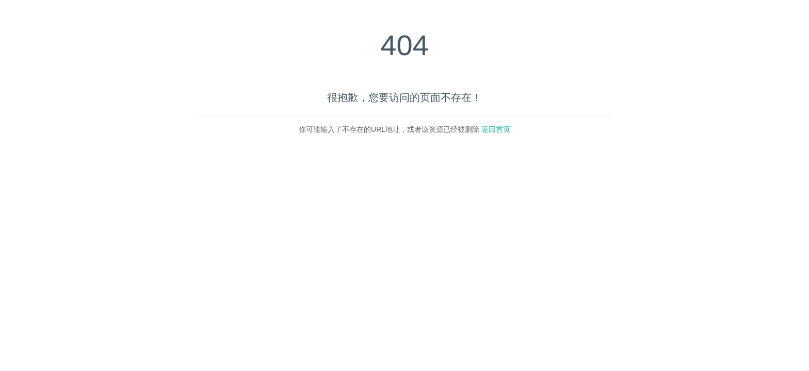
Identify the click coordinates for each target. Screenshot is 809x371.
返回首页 (495, 129)
